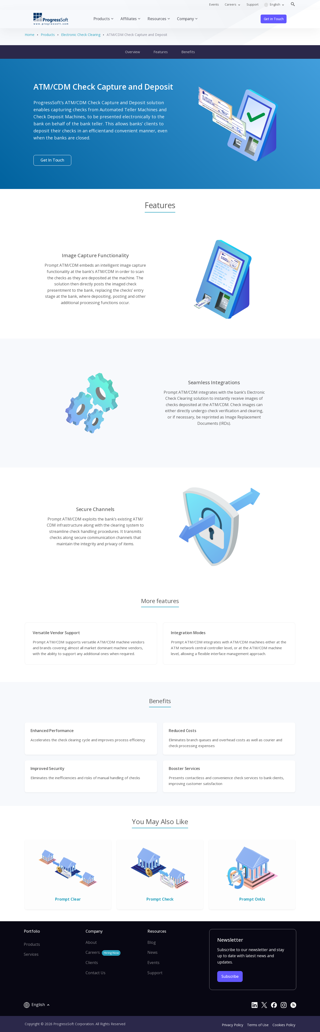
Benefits (188, 51)
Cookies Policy (283, 1025)
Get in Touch (274, 19)
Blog (151, 942)
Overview (132, 51)
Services (31, 954)
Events (214, 4)
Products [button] (101, 18)
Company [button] (185, 18)
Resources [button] (156, 18)
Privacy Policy (232, 1025)
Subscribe (229, 976)
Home (29, 34)
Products (48, 34)
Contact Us (95, 972)
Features (160, 51)
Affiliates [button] (128, 18)
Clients (92, 962)
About (91, 942)
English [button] (272, 4)
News (152, 952)
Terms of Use (258, 1025)
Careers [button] (231, 4)
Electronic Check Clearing (80, 34)
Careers (103, 953)
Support (252, 4)
